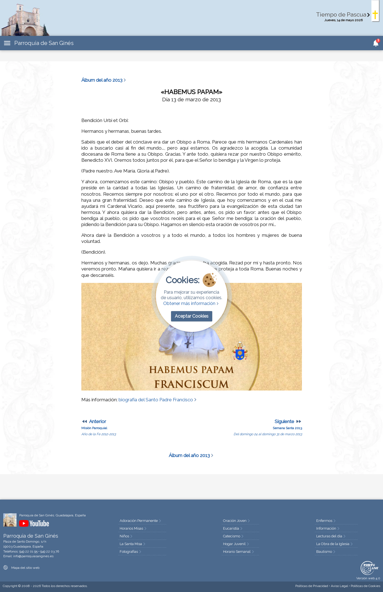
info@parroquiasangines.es (33, 556)
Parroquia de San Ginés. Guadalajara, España (52, 515)
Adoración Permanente (141, 521)
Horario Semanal (239, 551)
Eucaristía (233, 528)
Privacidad (311, 586)
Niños (126, 536)
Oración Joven (237, 521)
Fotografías (131, 551)
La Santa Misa (133, 544)
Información (328, 528)
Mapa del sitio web (21, 568)
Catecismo (234, 536)
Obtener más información (191, 303)
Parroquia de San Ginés (44, 43)
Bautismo (326, 551)
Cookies (365, 586)
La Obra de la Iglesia (335, 544)
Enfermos (326, 521)
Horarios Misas (134, 528)
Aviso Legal (339, 586)
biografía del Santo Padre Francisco (158, 399)
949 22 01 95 (28, 551)
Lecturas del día (331, 536)
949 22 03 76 (49, 551)
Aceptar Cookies (191, 316)
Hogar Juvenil (236, 544)
